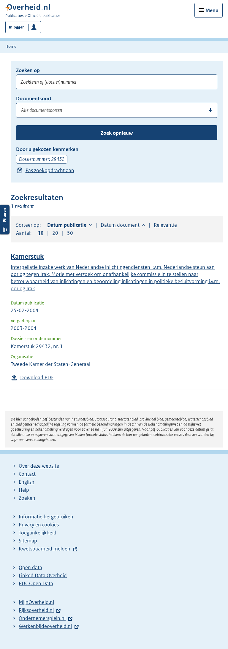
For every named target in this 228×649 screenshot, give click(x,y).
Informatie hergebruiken (46, 516)
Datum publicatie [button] (66, 225)
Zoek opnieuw (117, 133)
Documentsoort (33, 98)
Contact (27, 474)
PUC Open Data (36, 583)
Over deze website (39, 466)
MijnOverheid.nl (36, 602)
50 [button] (70, 233)
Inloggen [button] (17, 27)
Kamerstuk (27, 257)
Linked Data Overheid (43, 575)
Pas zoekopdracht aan (50, 170)
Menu (211, 10)
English (26, 482)
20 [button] (55, 233)
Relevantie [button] (165, 225)
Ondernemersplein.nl (42, 618)
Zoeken (27, 498)
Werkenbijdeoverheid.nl (45, 626)
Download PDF (36, 377)
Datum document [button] (120, 225)
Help (24, 490)
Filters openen (5, 219)
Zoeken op (28, 70)
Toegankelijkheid (37, 532)
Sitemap (28, 540)
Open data (30, 567)
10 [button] (40, 233)
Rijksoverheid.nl (36, 610)
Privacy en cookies (39, 524)
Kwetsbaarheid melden (44, 548)
